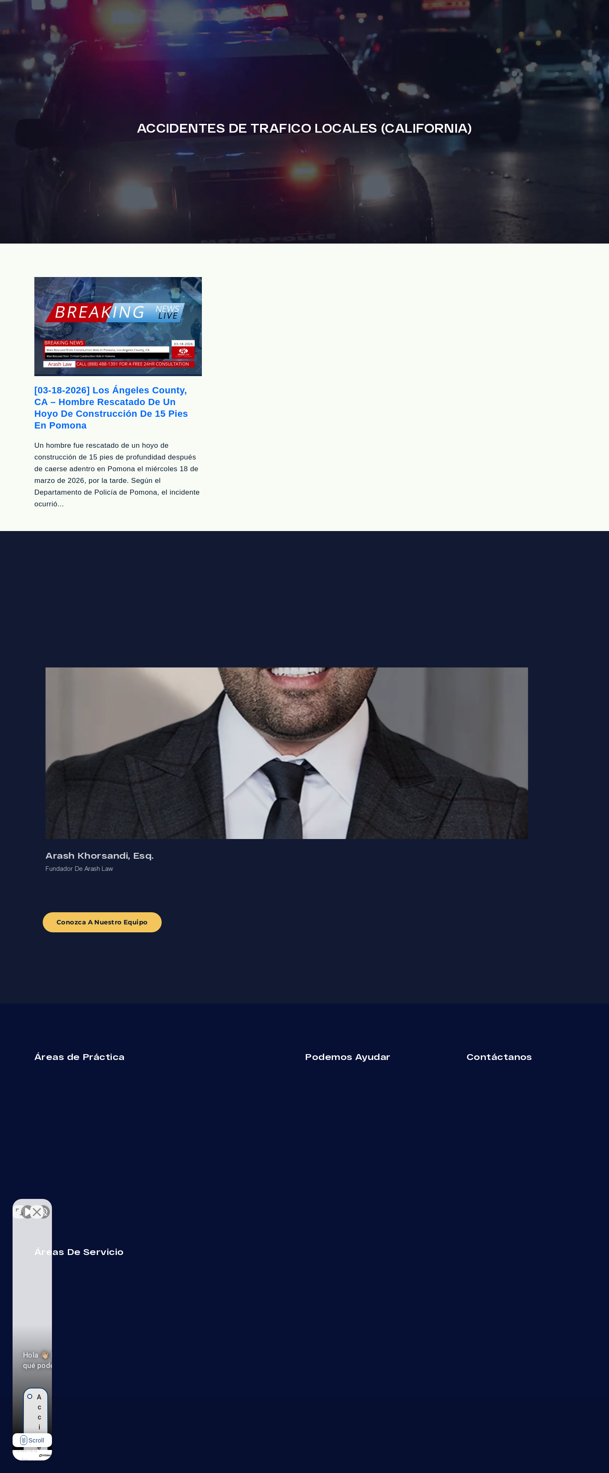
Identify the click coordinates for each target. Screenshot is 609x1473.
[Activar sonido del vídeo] (27, 1205)
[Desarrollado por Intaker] (105, 1455)
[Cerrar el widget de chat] (148, 1205)
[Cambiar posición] (130, 1205)
